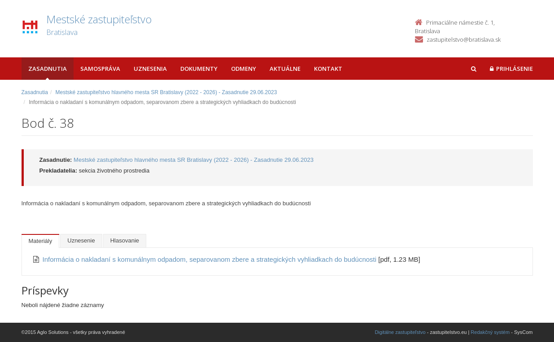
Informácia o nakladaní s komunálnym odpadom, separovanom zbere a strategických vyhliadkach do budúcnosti (211, 259)
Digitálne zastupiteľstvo (400, 332)
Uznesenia (150, 69)
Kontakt (328, 69)
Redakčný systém (490, 332)
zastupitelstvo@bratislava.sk (464, 39)
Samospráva (100, 69)
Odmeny (243, 69)
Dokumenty (199, 69)
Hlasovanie (124, 240)
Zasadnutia (47, 69)
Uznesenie (81, 240)
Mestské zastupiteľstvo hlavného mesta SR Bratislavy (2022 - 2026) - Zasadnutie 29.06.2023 (166, 92)
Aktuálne (285, 69)
